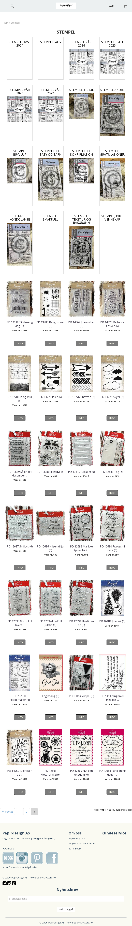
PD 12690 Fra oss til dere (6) (112, 548)
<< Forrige (7, 811)
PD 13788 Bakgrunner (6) (50, 324)
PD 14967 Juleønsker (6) (81, 324)
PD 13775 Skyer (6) (112, 397)
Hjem (5, 22)
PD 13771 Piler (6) (50, 397)
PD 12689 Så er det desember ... (20, 473)
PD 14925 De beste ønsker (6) (112, 324)
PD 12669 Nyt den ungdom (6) (81, 772)
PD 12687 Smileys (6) (20, 546)
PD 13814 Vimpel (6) (81, 696)
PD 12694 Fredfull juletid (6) (50, 623)
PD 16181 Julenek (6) (112, 621)
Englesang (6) (50, 696)
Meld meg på (66, 909)
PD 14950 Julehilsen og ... (19, 772)
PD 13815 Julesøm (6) (81, 472)
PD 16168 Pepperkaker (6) (19, 698)
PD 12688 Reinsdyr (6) (50, 472)
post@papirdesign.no (42, 838)
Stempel (15, 22)
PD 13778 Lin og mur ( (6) (20, 398)
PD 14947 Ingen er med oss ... (112, 698)
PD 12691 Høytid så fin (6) (81, 623)
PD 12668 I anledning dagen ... (112, 772)
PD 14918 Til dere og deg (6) (20, 324)
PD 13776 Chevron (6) (81, 397)
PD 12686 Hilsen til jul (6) (50, 548)
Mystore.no (49, 877)
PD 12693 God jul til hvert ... (19, 623)
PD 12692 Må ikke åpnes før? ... (81, 548)
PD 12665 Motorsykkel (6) (51, 772)
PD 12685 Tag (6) (112, 472)
